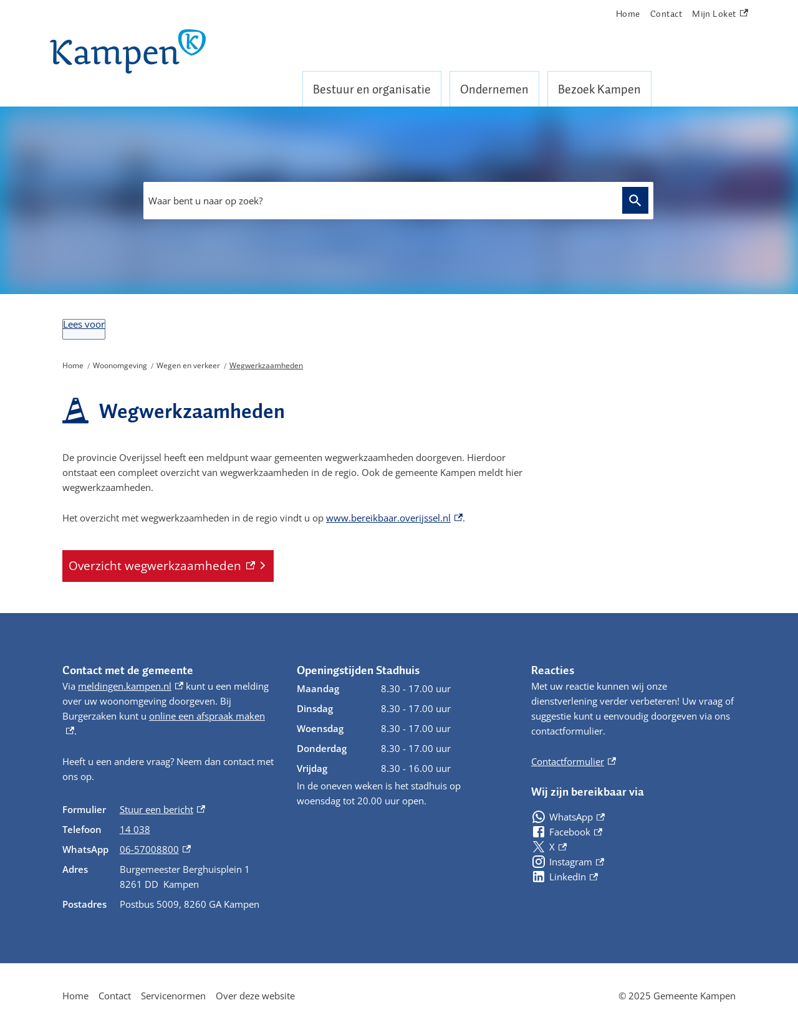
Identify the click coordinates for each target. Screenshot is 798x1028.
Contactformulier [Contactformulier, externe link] (573, 761)
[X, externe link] (549, 846)
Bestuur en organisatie (372, 89)
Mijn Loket (720, 14)
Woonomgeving (120, 365)
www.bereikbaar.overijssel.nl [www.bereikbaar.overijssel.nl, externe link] (394, 518)
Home (628, 14)
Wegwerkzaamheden (266, 365)
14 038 (135, 829)
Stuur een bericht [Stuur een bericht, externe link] (162, 809)
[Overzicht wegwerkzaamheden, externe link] (168, 566)
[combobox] (398, 200)
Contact (666, 14)
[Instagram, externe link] (567, 861)
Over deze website (255, 995)
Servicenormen (173, 995)
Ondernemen (494, 89)
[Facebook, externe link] (566, 831)
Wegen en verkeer (188, 365)
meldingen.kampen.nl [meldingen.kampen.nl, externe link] (130, 686)
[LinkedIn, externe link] (564, 876)
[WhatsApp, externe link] (568, 816)
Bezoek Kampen (599, 89)
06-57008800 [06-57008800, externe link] (155, 849)
